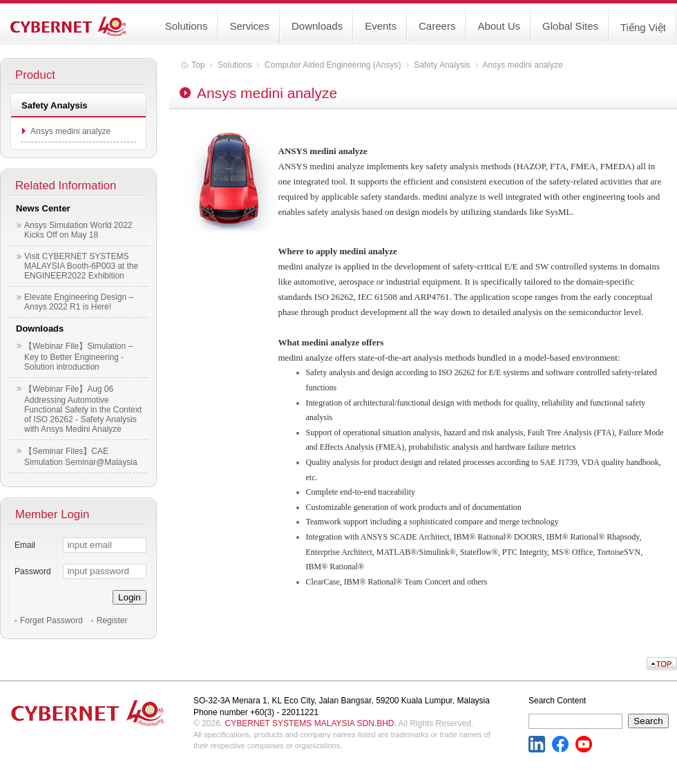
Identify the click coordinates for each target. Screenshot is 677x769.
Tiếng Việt (643, 27)
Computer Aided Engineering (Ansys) (333, 65)
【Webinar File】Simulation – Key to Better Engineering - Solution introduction (78, 356)
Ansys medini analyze (70, 131)
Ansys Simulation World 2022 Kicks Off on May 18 (78, 230)
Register (112, 620)
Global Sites (570, 26)
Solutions (186, 26)
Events (381, 26)
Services (249, 26)
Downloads (317, 26)
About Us (498, 26)
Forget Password (51, 620)
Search (647, 721)
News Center (43, 208)
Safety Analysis (442, 65)
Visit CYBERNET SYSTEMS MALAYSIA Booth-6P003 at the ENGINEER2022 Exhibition (81, 266)
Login (129, 597)
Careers (437, 26)
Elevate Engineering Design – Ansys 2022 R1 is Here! (78, 302)
